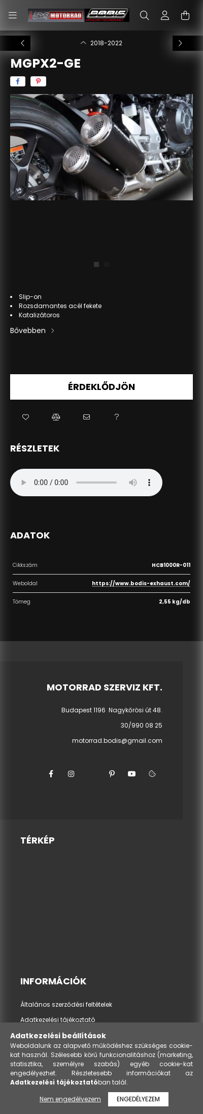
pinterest (111, 774)
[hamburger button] (13, 15)
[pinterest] (38, 81)
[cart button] (185, 15)
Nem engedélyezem (70, 1099)
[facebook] (17, 81)
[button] (25, 417)
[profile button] (165, 15)
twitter (91, 774)
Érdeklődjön (101, 386)
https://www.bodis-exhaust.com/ (141, 583)
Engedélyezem (138, 1099)
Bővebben (28, 330)
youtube (132, 774)
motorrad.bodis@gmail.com (117, 740)
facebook (51, 774)
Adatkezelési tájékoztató (57, 1019)
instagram (71, 774)
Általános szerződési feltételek (66, 1004)
